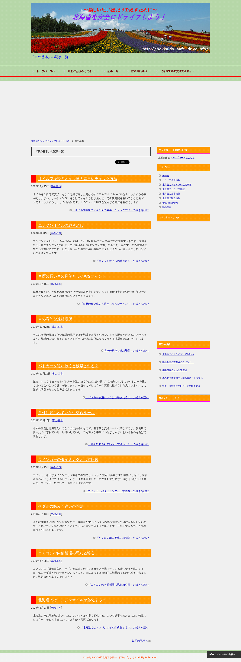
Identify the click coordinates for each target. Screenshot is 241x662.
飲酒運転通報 (139, 71)
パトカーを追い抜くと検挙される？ (68, 366)
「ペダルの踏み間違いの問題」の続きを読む (122, 537)
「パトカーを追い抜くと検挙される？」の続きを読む (117, 397)
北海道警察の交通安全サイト (177, 71)
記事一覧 (113, 71)
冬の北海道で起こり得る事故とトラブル (182, 378)
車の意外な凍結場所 (55, 319)
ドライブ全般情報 (171, 180)
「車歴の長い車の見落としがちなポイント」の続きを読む (114, 303)
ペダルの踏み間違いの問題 (60, 506)
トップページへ (45, 71)
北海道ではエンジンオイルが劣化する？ (72, 600)
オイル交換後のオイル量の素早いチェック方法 (77, 178)
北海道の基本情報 (171, 193)
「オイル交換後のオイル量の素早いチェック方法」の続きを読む (110, 210)
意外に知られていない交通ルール (66, 413)
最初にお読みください (81, 71)
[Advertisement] (120, 107)
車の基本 (56, 186)
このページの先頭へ (225, 654)
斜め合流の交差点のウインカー (178, 362)
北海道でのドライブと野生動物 (178, 354)
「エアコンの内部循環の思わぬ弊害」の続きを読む (118, 584)
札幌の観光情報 (170, 202)
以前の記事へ (140, 640)
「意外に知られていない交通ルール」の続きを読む (118, 444)
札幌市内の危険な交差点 (174, 370)
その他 (165, 175)
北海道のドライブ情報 (173, 189)
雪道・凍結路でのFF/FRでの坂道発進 (181, 386)
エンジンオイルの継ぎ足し (60, 225)
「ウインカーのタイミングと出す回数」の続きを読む (117, 490)
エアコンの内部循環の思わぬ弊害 (66, 553)
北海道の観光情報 (171, 198)
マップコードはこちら (183, 157)
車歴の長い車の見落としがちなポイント (72, 276)
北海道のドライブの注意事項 (176, 184)
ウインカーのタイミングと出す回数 (68, 459)
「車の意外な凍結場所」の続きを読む (126, 350)
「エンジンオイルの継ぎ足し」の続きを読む (122, 260)
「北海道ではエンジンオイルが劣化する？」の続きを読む (114, 627)
